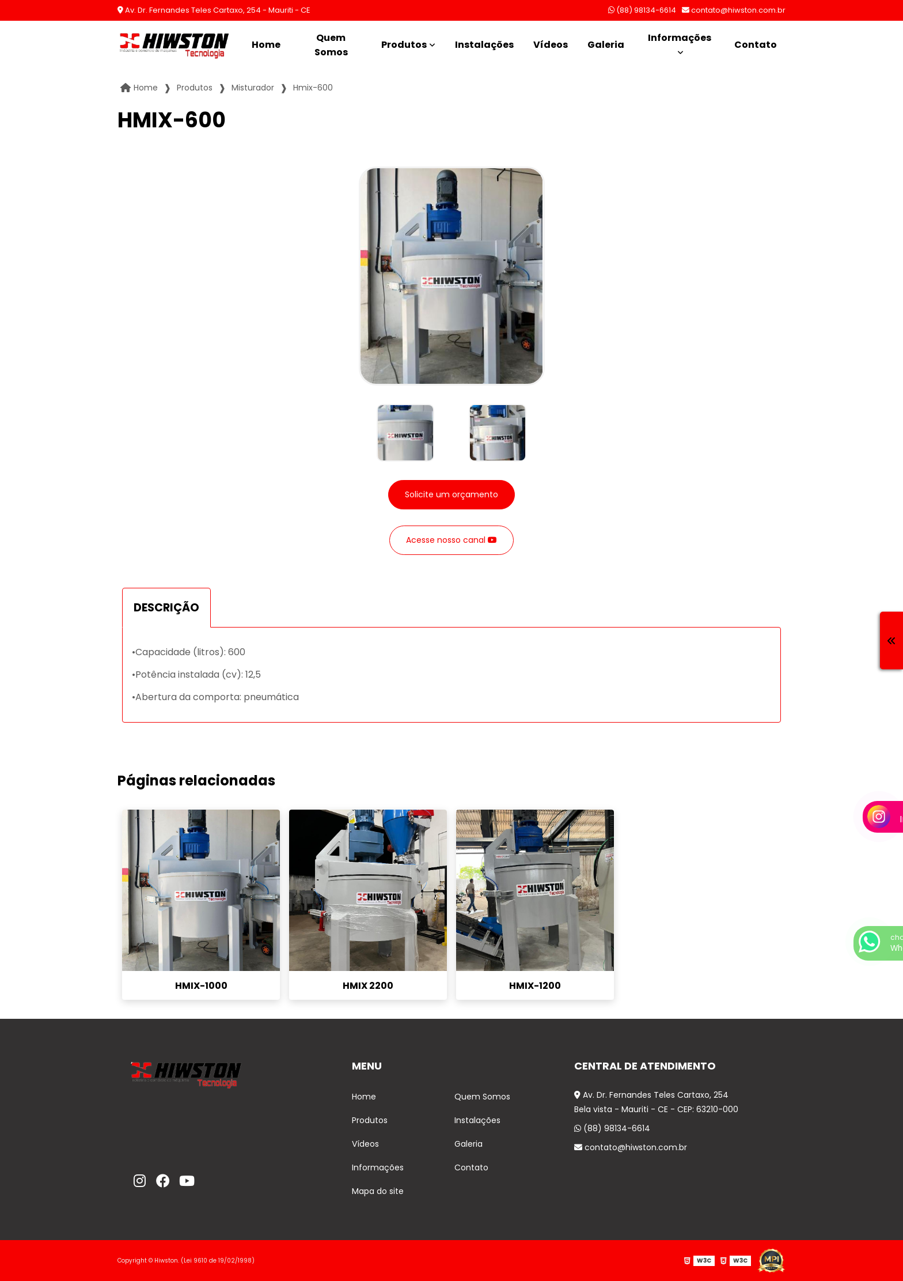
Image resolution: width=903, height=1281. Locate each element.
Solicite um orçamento (451, 494)
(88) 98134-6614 (642, 10)
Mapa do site (378, 1191)
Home (266, 44)
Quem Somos (331, 45)
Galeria (605, 44)
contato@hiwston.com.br (734, 10)
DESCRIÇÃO (166, 607)
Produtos (404, 44)
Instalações (484, 44)
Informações (679, 37)
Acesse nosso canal (451, 540)
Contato (755, 44)
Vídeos (550, 44)
